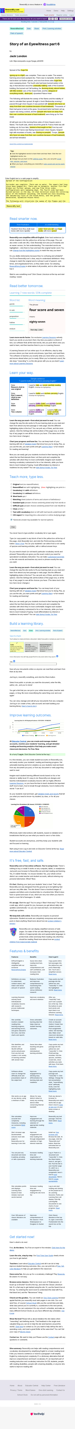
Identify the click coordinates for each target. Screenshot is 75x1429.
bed (25, 109)
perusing (54, 398)
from (43, 80)
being (21, 112)
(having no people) (43, 132)
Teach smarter (49, 15)
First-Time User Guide (45, 1260)
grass (35, 109)
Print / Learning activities (52, 28)
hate (37, 389)
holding (12, 127)
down (24, 83)
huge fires (58, 80)
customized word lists (56, 561)
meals (12, 117)
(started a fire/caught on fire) (41, 127)
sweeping (18, 83)
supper (12, 112)
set (60, 109)
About (20, 1390)
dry (34, 78)
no (47, 75)
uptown (30, 80)
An (20, 127)
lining (52, 114)
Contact (51, 1341)
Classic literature (7, 15)
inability (58, 99)
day (11, 86)
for (58, 114)
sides (52, 80)
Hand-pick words (66, 19)
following (16, 99)
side (37, 83)
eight (36, 101)
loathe (38, 398)
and (35, 80)
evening (58, 101)
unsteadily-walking (40, 86)
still (63, 125)
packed (41, 104)
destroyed (28, 93)
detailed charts (30, 448)
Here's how (19, 548)
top (57, 127)
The (54, 75)
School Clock (31, 1307)
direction (21, 86)
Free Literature (59, 1390)
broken (16, 80)
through (19, 104)
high (11, 132)
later (27, 127)
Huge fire (24, 70)
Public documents (21, 15)
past (16, 122)
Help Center (46, 1390)
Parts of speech (17, 33)
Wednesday (49, 101)
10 (56, 19)
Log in (72, 15)
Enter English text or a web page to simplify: (22, 178)
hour (23, 127)
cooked (27, 112)
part (53, 44)
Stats (29, 28)
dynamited (37, 93)
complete (32, 75)
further (24, 80)
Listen (40, 233)
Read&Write (51, 4)
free (61, 114)
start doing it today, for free (46, 472)
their (24, 101)
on (28, 109)
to (14, 101)
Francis (51, 125)
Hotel (39, 91)
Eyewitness (39, 44)
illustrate (26, 99)
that (16, 86)
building (13, 88)
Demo (56, 11)
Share (36, 28)
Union (24, 104)
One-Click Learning (50, 1302)
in (59, 83)
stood (27, 86)
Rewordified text (17, 28)
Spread (12, 70)
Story (14, 44)
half (13, 122)
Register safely (62, 15)
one (20, 122)
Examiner (60, 86)
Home (48, 11)
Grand (34, 91)
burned (50, 83)
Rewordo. (61, 1278)
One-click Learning (46, 1394)
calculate (18, 101)
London (22, 56)
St (46, 125)
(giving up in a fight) (17, 75)
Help (63, 11)
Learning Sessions (49, 342)
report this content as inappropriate (21, 144)
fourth (33, 83)
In (13, 86)
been (23, 78)
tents (49, 109)
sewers (59, 75)
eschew (47, 398)
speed (53, 235)
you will (51, 233)
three (47, 80)
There (39, 75)
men (11, 101)
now (39, 80)
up (63, 109)
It (33, 104)
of (21, 44)
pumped (29, 78)
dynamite (50, 78)
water (50, 75)
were (12, 83)
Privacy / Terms (16, 1394)
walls (49, 86)
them (11, 109)
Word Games (30, 1394)
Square (30, 104)
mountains (20, 132)
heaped (59, 130)
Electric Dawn (25, 1336)
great (43, 125)
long (14, 78)
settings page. (38, 159)
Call (30, 88)
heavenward (39, 130)
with (46, 104)
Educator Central (19, 745)
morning (30, 122)
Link (11, 61)
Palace (44, 93)
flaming (31, 130)
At (33, 101)
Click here (19, 1331)
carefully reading (54, 389)
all (14, 138)
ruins (24, 91)
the (19, 70)
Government (42, 109)
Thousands (59, 106)
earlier (55, 83)
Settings (70, 11)
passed (12, 104)
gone (19, 109)
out (20, 80)
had (11, 78)
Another (58, 78)
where (30, 125)
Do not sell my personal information (44, 1399)
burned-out (23, 88)
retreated (22, 138)
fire (62, 78)
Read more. (53, 978)
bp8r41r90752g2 (37, 193)
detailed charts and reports (48, 798)
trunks (29, 132)
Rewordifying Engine (18, 270)
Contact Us (60, 1394)
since (19, 78)
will (22, 99)
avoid (45, 389)
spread (29, 101)
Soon (45, 233)
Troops (54, 132)
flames (46, 99)
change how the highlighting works (26, 255)
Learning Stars (46, 451)
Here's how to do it (29, 710)
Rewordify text (13, 210)
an (26, 44)
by (11, 51)
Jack (13, 56)
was (26, 75)
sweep (35, 99)
